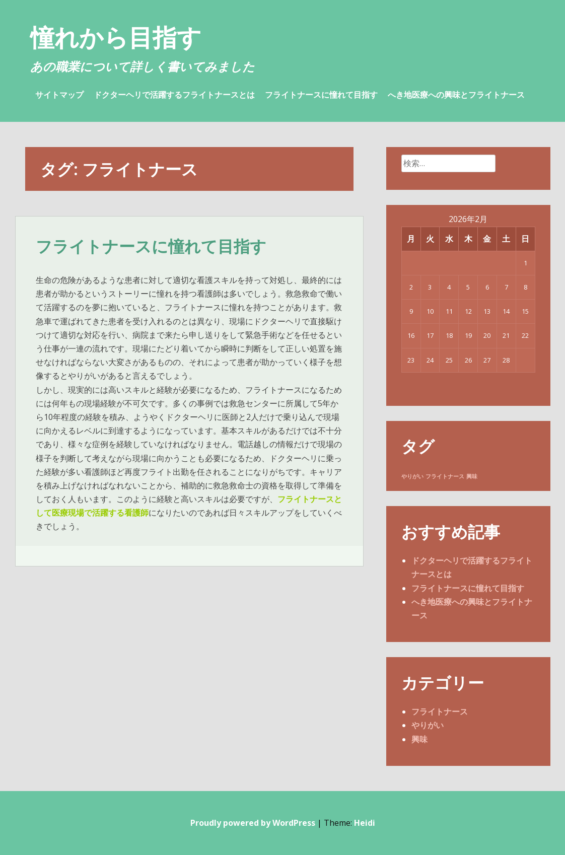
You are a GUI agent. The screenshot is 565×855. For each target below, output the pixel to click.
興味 (419, 739)
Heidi (364, 822)
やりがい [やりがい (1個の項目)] (412, 476)
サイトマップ (59, 94)
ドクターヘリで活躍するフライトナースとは (174, 94)
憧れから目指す (115, 37)
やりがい (427, 725)
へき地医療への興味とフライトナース (456, 94)
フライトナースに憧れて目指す (321, 94)
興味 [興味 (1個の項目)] (471, 476)
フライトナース (439, 711)
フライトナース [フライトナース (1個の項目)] (445, 476)
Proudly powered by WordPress (252, 822)
